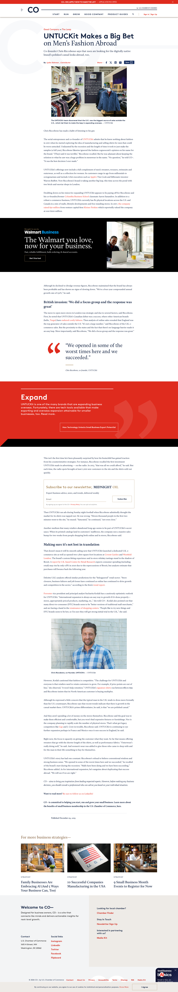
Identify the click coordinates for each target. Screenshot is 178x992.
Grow (76, 14)
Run (66, 14)
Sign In (146, 14)
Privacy (92, 980)
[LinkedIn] (115, 62)
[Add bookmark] (129, 62)
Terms (114, 980)
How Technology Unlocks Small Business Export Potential (89, 427)
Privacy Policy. (75, 504)
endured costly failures (72, 320)
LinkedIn (55, 945)
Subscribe (122, 499)
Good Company (94, 14)
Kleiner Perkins (91, 208)
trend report (99, 585)
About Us (81, 980)
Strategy (26, 877)
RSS (132, 980)
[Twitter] (111, 62)
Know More (124, 987)
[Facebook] (106, 62)
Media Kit (102, 937)
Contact (69, 980)
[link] (133, 14)
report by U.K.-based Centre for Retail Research (73, 562)
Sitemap (124, 980)
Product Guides (118, 14)
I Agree (144, 987)
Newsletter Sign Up (107, 923)
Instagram (56, 941)
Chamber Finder (105, 912)
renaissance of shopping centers (84, 608)
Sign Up (154, 14)
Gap (61, 727)
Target (53, 320)
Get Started (35, 258)
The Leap (66, 29)
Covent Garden (112, 555)
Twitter (55, 949)
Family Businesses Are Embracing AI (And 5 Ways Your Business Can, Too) (40, 886)
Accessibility (103, 980)
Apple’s (93, 177)
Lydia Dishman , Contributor (58, 62)
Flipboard (56, 957)
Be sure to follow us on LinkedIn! (77, 794)
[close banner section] (172, 2)
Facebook (56, 953)
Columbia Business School (77, 197)
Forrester (48, 594)
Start (56, 14)
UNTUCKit (88, 139)
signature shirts (104, 688)
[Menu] (22, 10)
